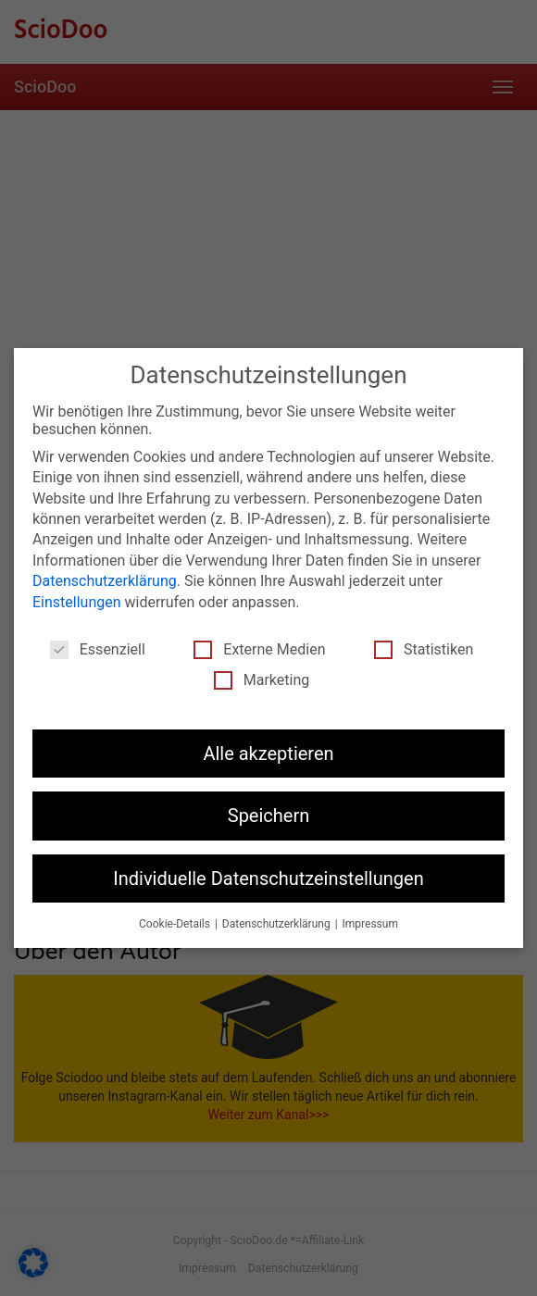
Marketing (261, 680)
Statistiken (423, 649)
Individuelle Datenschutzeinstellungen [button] (268, 878)
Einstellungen (76, 602)
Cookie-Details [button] (176, 923)
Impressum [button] (370, 923)
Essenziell (97, 649)
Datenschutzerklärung (104, 581)
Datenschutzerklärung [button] (277, 923)
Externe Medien (259, 649)
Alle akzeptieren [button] (268, 753)
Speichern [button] (269, 815)
